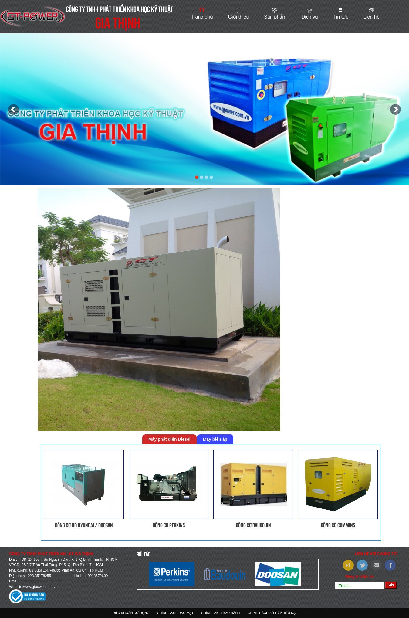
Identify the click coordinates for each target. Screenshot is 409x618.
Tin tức (340, 16)
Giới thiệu (238, 16)
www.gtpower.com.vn (40, 587)
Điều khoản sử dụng (131, 613)
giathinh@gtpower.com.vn (41, 581)
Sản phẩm (275, 16)
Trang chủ (202, 16)
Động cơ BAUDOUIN (253, 525)
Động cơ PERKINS (169, 525)
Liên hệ (371, 16)
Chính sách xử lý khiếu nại (272, 613)
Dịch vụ (309, 16)
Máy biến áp (215, 439)
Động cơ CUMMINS (338, 525)
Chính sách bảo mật (175, 613)
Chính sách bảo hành (220, 613)
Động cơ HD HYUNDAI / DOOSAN (84, 525)
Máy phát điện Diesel (169, 439)
